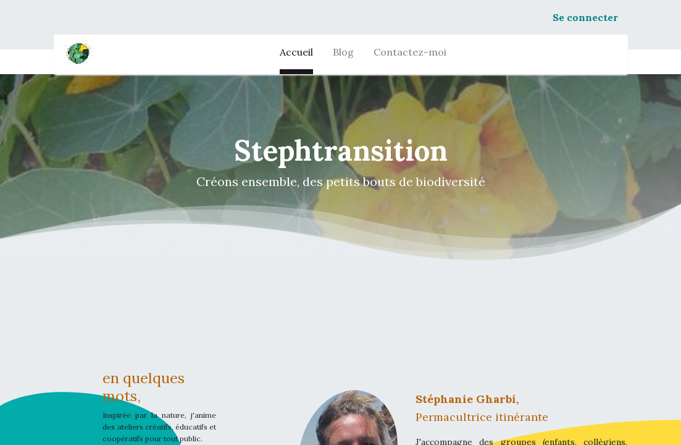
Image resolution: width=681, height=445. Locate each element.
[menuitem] (296, 54)
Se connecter (585, 17)
